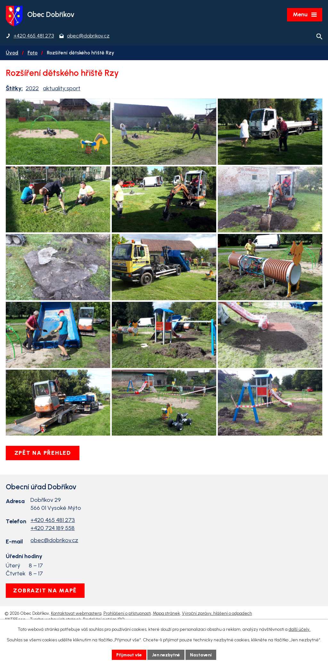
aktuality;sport (61, 88)
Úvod (12, 53)
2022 (32, 88)
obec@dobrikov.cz (54, 562)
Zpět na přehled (42, 474)
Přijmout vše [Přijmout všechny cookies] (128, 654)
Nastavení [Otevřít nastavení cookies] (202, 654)
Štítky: (14, 88)
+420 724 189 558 (52, 549)
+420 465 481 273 (52, 541)
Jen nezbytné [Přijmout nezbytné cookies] (166, 654)
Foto (32, 53)
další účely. (299, 629)
